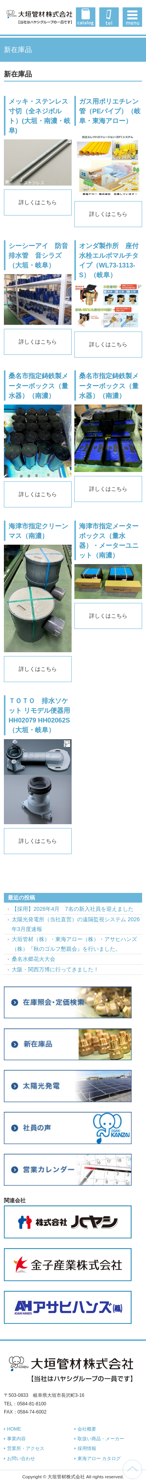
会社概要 (86, 1429)
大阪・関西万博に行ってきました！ (55, 969)
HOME (14, 1429)
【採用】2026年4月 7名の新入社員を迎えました (73, 909)
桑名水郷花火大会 (33, 959)
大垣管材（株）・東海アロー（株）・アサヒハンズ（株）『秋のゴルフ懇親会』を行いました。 (74, 944)
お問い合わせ (21, 1458)
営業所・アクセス (25, 1448)
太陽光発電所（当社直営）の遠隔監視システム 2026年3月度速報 (76, 924)
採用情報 (86, 1448)
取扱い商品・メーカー (100, 1438)
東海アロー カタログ (99, 1458)
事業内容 (16, 1438)
